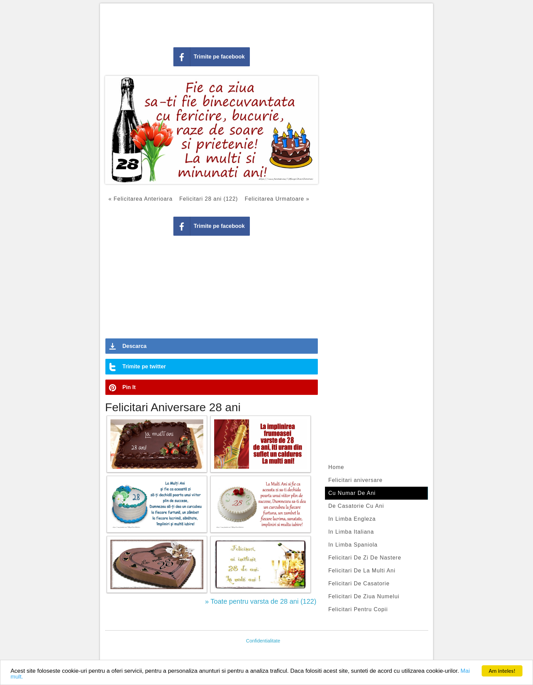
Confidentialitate (263, 641)
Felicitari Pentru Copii (358, 609)
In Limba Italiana (351, 532)
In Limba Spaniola (353, 545)
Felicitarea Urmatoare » (277, 199)
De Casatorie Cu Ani (356, 506)
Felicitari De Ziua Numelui (363, 596)
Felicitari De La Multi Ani (362, 570)
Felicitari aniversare (355, 480)
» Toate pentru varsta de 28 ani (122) (260, 601)
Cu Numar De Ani (352, 493)
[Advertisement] (266, 24)
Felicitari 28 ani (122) (208, 199)
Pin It (129, 387)
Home (336, 467)
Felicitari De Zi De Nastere (364, 558)
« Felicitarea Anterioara (140, 199)
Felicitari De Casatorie (359, 583)
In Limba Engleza (352, 519)
